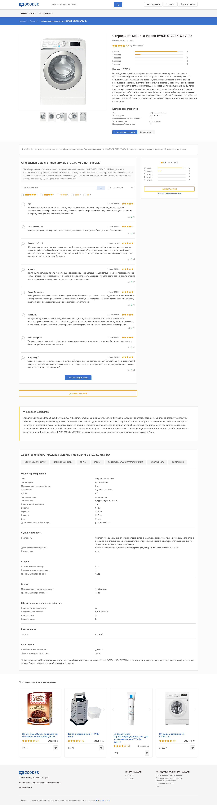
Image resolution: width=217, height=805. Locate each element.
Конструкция (178, 462)
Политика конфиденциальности (169, 778)
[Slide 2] (51, 117)
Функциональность (63, 462)
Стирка (83, 462)
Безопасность (157, 462)
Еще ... (158, 786)
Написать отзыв (169, 189)
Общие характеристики (35, 462)
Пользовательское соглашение (169, 775)
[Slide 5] (82, 117)
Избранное (146, 132)
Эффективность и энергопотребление (125, 462)
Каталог (33, 13)
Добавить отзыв (78, 393)
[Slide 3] (61, 117)
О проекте (129, 778)
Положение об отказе (165, 784)
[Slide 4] (73, 117)
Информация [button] (45, 13)
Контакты (129, 775)
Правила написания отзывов (169, 194)
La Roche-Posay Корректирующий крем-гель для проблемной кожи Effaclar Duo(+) (130, 738)
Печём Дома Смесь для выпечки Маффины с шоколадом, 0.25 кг (40, 735)
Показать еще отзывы (78, 378)
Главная (23, 13)
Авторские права (103, 800)
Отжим (97, 462)
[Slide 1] (42, 117)
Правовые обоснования (166, 781)
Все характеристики (125, 132)
